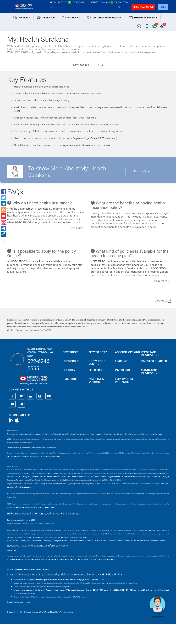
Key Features (81, 65)
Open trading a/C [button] (143, 7)
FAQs (99, 65)
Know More (142, 171)
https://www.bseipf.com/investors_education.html (24, 563)
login (163, 7)
